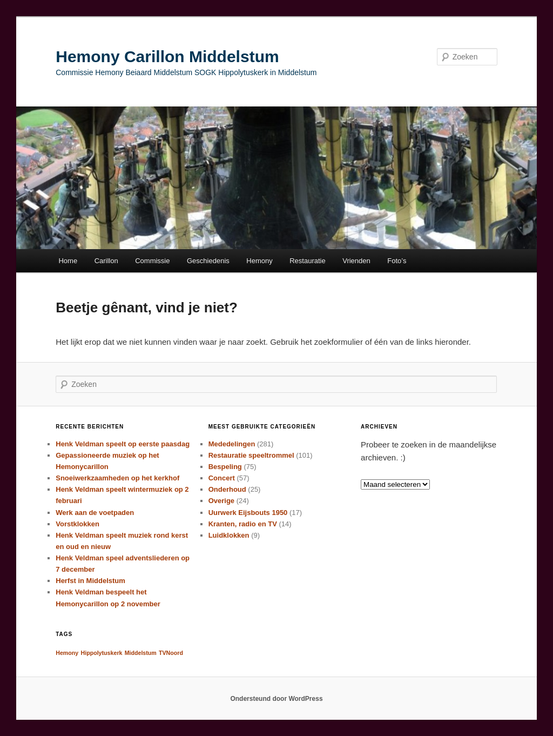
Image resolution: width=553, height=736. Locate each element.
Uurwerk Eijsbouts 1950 (248, 512)
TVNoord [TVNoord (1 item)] (171, 653)
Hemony (259, 261)
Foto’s (396, 261)
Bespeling (225, 467)
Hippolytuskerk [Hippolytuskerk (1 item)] (101, 653)
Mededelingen (231, 444)
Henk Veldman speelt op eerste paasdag (123, 444)
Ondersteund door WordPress (276, 698)
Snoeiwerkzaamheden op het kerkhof (117, 478)
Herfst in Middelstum (90, 581)
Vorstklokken (77, 524)
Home (67, 261)
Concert (221, 478)
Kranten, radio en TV (242, 524)
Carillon (106, 261)
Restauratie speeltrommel (251, 455)
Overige (221, 501)
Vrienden (356, 261)
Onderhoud (227, 489)
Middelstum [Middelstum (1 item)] (141, 653)
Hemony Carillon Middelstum (167, 56)
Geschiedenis (208, 261)
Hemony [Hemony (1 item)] (67, 653)
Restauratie (307, 261)
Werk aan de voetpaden (95, 512)
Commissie (152, 261)
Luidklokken (228, 535)
